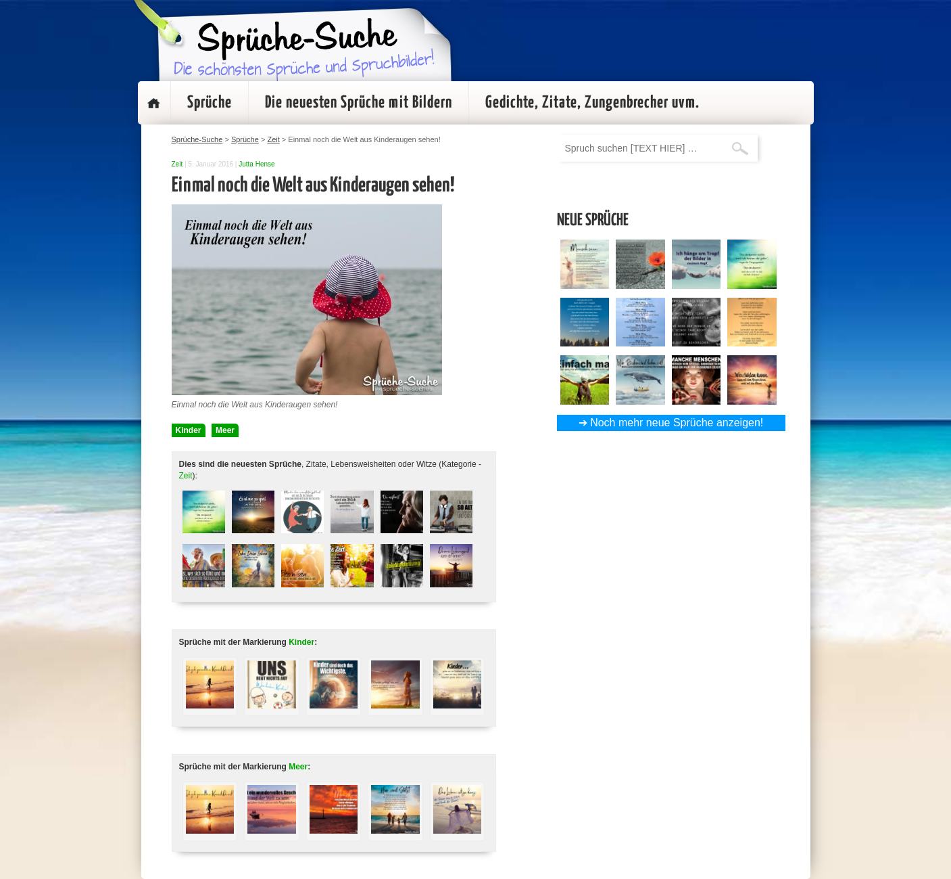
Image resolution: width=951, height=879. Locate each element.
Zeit (177, 164)
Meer (225, 430)
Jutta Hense (256, 164)
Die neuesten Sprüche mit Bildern (358, 103)
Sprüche (209, 103)
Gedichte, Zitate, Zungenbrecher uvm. (592, 103)
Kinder (188, 430)
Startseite (154, 103)
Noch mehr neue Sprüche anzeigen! (676, 422)
